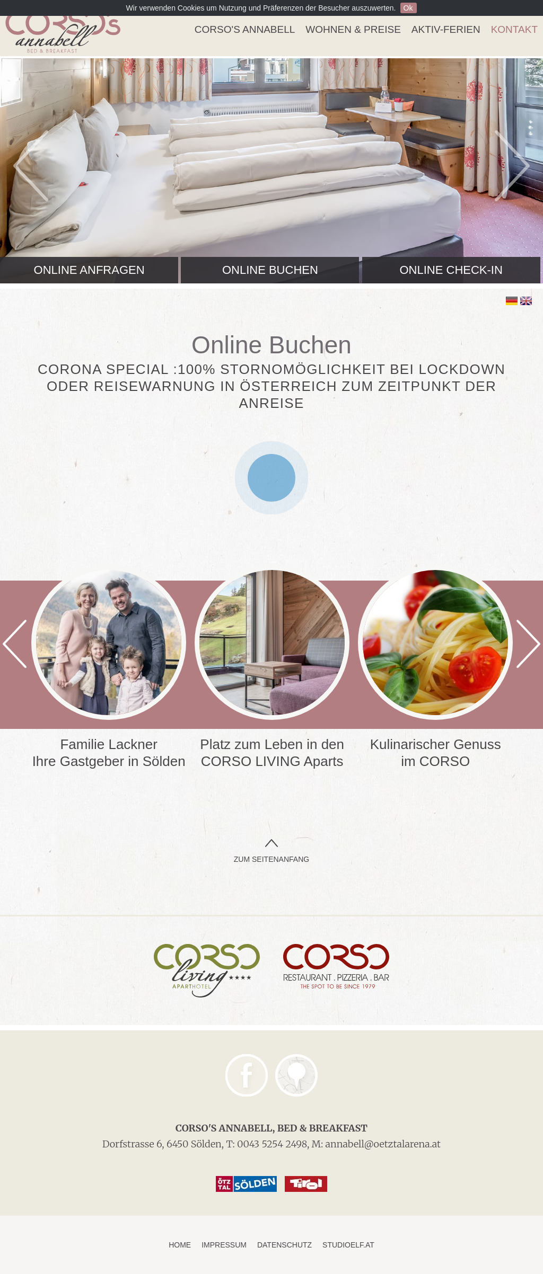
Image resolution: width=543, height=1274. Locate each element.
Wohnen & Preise (352, 29)
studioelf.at (348, 1245)
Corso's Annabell (245, 29)
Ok (408, 8)
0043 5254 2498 (272, 1144)
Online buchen (270, 270)
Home (180, 1245)
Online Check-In (450, 270)
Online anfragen (89, 270)
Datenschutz (284, 1245)
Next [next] (512, 165)
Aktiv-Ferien (445, 29)
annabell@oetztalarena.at (383, 1144)
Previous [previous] (30, 165)
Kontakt (514, 29)
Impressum (224, 1245)
